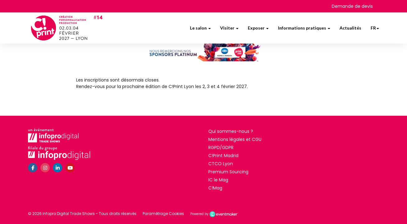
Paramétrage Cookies (163, 213)
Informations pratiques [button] (304, 27)
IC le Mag (218, 180)
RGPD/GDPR (221, 147)
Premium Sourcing (228, 172)
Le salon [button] (200, 27)
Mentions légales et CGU (234, 139)
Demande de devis (352, 6)
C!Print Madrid (223, 155)
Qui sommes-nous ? (230, 131)
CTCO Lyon (220, 164)
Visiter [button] (229, 27)
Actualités (350, 27)
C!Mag (215, 188)
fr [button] (375, 27)
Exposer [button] (258, 27)
